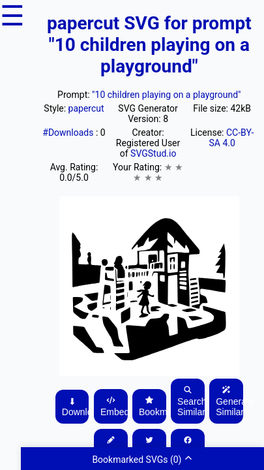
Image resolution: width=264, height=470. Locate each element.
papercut (86, 108)
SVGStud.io (153, 153)
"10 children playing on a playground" (166, 94)
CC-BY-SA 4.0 (231, 137)
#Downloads (69, 132)
